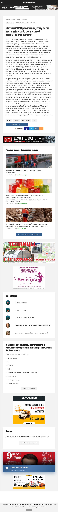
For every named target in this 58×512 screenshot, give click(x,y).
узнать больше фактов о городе (29, 442)
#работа (9, 120)
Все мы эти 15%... (21, 310)
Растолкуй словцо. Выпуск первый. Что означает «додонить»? (27, 437)
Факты (9, 431)
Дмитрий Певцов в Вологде (19, 467)
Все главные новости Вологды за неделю (29, 234)
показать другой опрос (29, 388)
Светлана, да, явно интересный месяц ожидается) (32, 325)
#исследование (26, 120)
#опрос (16, 120)
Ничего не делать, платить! (24, 318)
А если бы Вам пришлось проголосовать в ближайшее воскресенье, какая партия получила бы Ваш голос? (29, 348)
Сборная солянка (21, 302)
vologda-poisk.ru (29, 3)
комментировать (16, 124)
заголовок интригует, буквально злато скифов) (31, 333)
